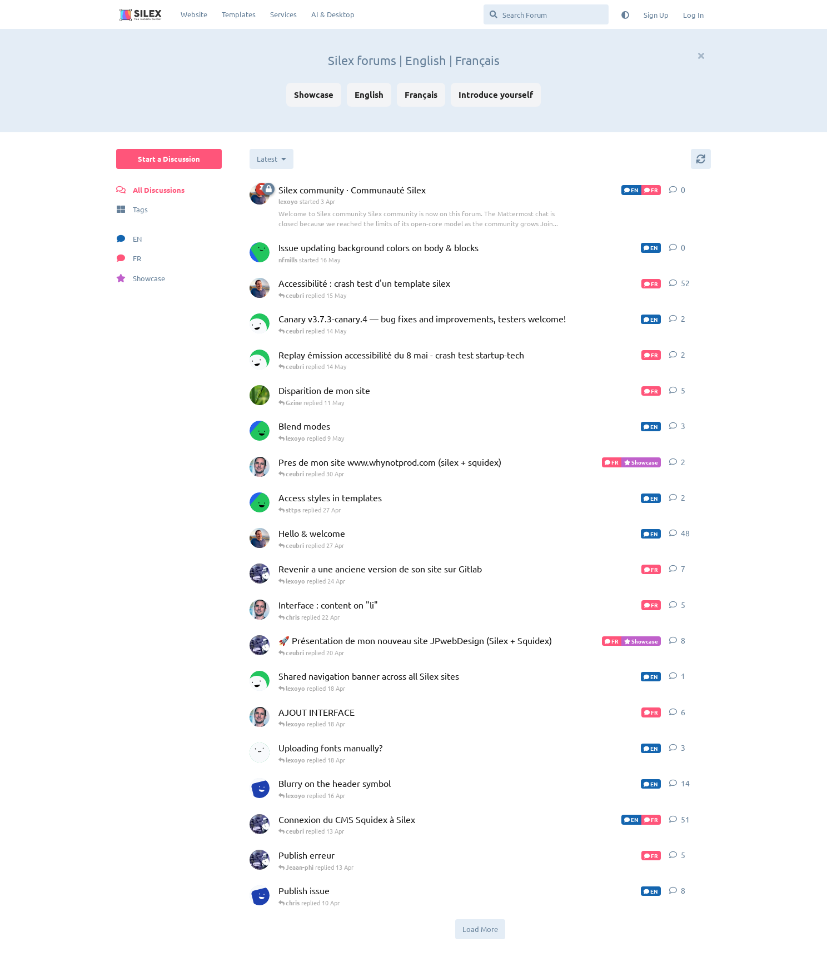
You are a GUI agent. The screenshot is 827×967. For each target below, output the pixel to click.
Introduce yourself (496, 94)
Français (421, 94)
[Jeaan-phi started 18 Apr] (260, 645)
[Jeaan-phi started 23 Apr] (260, 574)
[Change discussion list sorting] (271, 159)
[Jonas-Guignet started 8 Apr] (260, 788)
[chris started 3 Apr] (260, 323)
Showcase (313, 94)
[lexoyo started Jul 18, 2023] (260, 538)
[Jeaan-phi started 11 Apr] (260, 860)
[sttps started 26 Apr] (260, 502)
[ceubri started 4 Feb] (260, 610)
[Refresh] (701, 159)
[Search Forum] (546, 14)
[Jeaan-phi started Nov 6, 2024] (260, 824)
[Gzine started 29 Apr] (260, 395)
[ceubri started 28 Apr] (260, 467)
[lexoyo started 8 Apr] (260, 288)
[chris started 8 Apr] (260, 681)
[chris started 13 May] (260, 360)
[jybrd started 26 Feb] (260, 752)
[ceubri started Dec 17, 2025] (260, 717)
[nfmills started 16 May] (260, 252)
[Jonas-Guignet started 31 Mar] (260, 895)
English (369, 94)
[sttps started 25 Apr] (260, 431)
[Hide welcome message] (701, 56)
